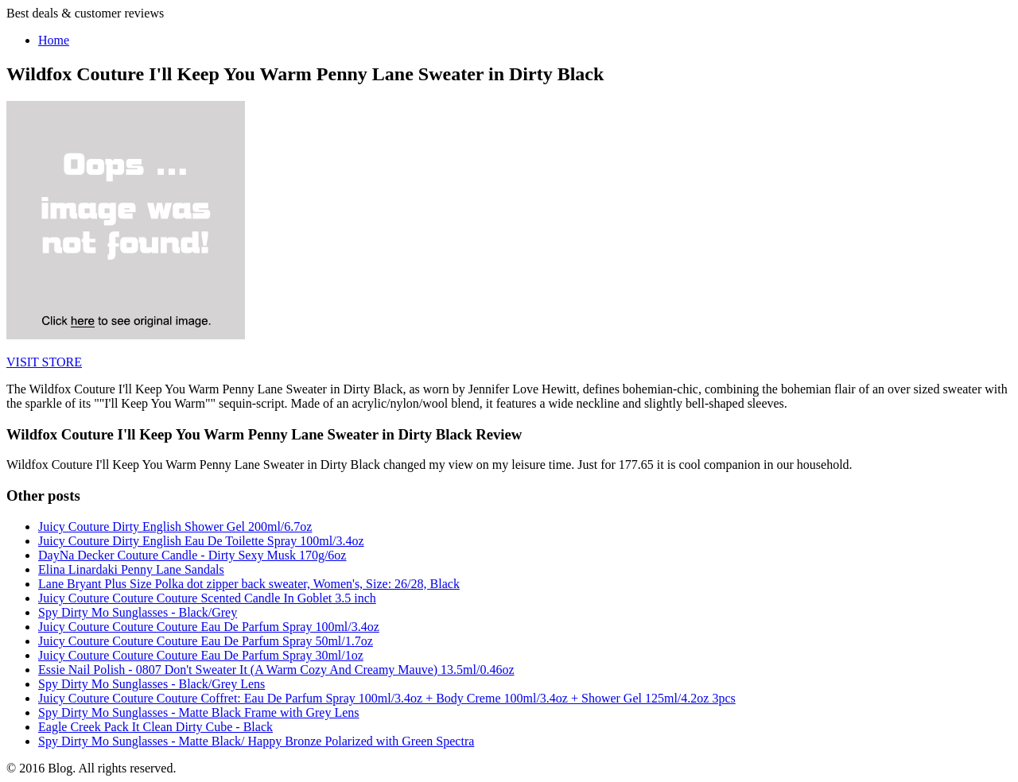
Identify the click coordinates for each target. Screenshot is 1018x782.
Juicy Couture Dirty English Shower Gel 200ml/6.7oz (175, 526)
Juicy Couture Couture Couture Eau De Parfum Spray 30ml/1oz (200, 655)
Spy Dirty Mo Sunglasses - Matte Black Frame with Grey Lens (198, 712)
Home (53, 40)
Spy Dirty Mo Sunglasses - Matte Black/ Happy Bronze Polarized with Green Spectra (256, 741)
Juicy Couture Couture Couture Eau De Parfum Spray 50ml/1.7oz (205, 641)
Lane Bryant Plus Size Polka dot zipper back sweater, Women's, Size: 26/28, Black (249, 583)
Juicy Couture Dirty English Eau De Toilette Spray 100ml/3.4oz (201, 541)
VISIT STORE (44, 362)
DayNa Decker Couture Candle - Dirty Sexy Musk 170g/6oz (192, 555)
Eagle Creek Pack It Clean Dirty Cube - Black (155, 727)
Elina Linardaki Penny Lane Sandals (131, 569)
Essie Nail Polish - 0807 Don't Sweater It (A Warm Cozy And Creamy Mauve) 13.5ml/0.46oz (276, 669)
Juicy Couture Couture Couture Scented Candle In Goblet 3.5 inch (207, 598)
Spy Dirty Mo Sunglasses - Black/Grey (137, 612)
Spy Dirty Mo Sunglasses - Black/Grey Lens (151, 684)
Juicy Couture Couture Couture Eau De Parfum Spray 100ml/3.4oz (208, 626)
